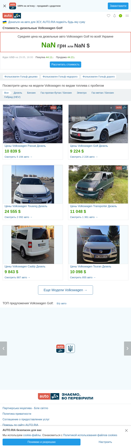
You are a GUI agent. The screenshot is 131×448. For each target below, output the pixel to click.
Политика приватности (17, 413)
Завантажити (118, 5)
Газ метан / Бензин (103, 92)
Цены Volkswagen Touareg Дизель (26, 206)
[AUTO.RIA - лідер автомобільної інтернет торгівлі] (12, 16)
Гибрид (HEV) (12, 96)
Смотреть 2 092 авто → (18, 217)
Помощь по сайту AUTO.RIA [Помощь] (20, 425)
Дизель (18, 92)
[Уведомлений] (115, 15)
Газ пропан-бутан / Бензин (56, 92)
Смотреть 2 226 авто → (84, 156)
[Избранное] (109, 15)
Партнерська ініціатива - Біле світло (25, 408)
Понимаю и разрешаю (42, 442)
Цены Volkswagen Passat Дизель (25, 145)
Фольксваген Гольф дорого (99, 76)
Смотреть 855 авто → (83, 277)
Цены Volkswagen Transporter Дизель (93, 206)
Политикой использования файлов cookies (90, 435)
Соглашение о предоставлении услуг (26, 419)
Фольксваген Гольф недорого (60, 76)
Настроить (105, 442)
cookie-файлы (32, 435)
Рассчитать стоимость (65, 64)
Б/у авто (62, 303)
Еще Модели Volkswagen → (66, 290)
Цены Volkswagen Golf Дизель (89, 145)
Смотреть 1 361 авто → (84, 217)
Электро (82, 92)
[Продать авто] (120, 15)
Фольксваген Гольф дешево (21, 76)
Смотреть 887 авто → (17, 277)
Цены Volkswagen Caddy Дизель (25, 266)
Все (6, 92)
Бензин (31, 92)
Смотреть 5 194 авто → (18, 156)
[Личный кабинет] (127, 15)
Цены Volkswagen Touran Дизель (90, 266)
